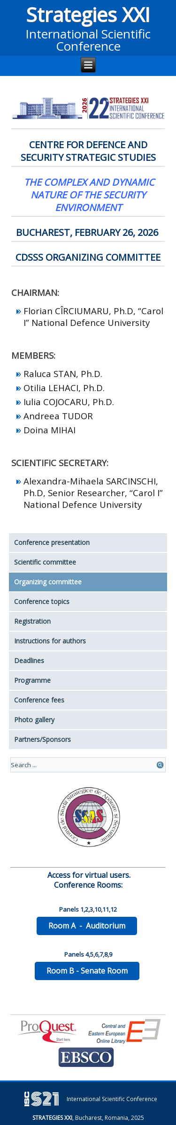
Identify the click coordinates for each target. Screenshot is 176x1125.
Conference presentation (52, 542)
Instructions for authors (50, 640)
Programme (32, 680)
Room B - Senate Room (87, 971)
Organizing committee (48, 581)
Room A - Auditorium (86, 926)
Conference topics (41, 601)
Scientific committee (45, 562)
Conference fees (39, 699)
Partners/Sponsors (42, 739)
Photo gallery (34, 719)
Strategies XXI (88, 14)
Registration (32, 621)
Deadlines (29, 660)
